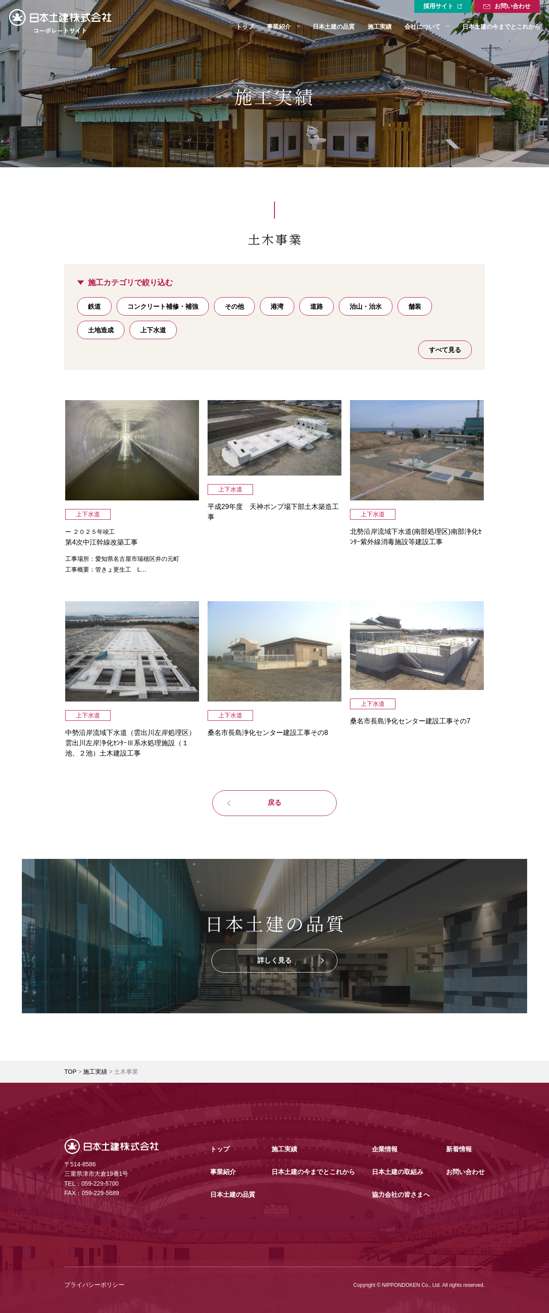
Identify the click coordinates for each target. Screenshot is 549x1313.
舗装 (414, 306)
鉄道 (94, 306)
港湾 (277, 306)
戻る (274, 802)
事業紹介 (223, 1171)
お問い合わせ (507, 6)
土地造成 (101, 330)
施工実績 (95, 1071)
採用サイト (442, 6)
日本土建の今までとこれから (313, 1171)
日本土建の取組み (397, 1171)
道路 (316, 306)
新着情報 (459, 1149)
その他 (234, 306)
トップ (219, 1149)
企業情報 (385, 1149)
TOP (70, 1071)
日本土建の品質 (232, 1194)
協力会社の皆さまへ (401, 1194)
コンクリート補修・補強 (162, 306)
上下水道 (153, 330)
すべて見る (445, 349)
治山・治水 (366, 306)
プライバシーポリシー (94, 1284)
